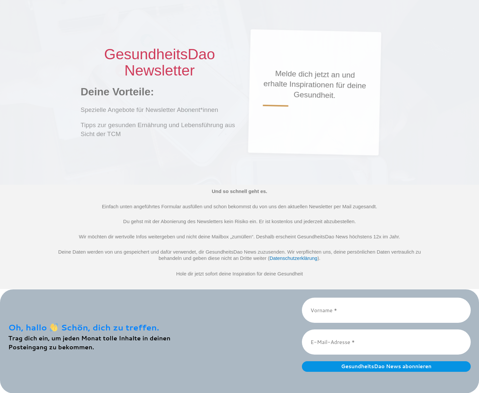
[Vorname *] (386, 309)
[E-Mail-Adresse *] (386, 341)
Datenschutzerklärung (293, 258)
